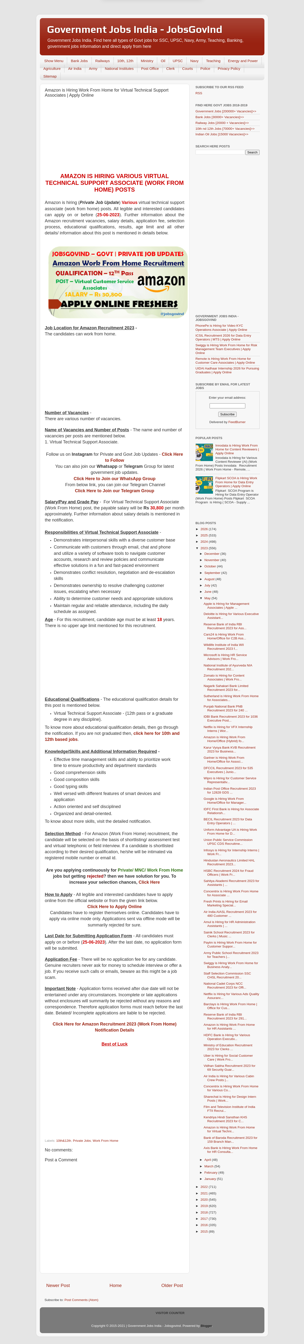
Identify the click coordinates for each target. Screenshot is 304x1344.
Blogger (206, 1326)
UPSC (178, 61)
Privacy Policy (229, 68)
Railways (102, 61)
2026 (204, 529)
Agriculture (52, 68)
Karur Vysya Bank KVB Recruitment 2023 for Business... (229, 749)
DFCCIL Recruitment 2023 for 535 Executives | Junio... (228, 770)
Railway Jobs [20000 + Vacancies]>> (222, 123)
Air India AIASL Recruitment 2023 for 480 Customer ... (230, 914)
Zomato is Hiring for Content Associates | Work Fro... (224, 677)
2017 (204, 1219)
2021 (204, 1193)
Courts (187, 68)
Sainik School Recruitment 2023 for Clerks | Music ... (229, 934)
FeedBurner (237, 422)
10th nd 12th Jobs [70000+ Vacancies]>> (225, 128)
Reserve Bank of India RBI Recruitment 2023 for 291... (225, 1016)
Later (128, 22)
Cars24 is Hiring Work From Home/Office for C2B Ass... (225, 636)
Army (93, 68)
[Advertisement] (114, 136)
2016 (204, 1225)
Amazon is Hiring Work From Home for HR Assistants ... (229, 1026)
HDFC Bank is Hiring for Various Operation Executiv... (227, 1037)
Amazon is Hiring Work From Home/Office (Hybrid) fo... (224, 739)
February (212, 1172)
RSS (199, 93)
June (208, 591)
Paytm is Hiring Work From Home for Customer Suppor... (230, 944)
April (208, 1160)
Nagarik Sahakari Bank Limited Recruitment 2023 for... (226, 688)
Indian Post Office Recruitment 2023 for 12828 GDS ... (230, 790)
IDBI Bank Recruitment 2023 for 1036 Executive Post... (231, 718)
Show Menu (53, 61)
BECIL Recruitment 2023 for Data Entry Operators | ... (228, 821)
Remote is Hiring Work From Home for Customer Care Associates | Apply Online (225, 360)
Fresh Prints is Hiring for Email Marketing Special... (225, 903)
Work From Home (105, 1140)
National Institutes (119, 68)
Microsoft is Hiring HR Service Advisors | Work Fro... (225, 657)
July (208, 585)
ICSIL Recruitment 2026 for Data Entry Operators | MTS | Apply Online (223, 337)
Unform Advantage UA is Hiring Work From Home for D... (230, 831)
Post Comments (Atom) (81, 1300)
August (210, 579)
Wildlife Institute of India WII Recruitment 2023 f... (224, 646)
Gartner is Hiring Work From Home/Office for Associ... (224, 759)
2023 (204, 548)
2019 (204, 1206)
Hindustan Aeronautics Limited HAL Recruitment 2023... (229, 862)
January (211, 1179)
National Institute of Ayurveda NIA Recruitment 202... (228, 667)
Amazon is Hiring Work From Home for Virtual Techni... (229, 1129)
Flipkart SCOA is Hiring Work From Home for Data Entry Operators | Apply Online (236, 482)
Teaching (213, 61)
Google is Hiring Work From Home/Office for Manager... (225, 800)
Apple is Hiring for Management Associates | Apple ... (226, 605)
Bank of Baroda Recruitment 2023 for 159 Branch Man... (230, 1139)
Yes (177, 22)
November (212, 560)
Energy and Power (243, 61)
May (208, 598)
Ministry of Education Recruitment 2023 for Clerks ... (228, 1047)
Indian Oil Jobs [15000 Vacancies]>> (222, 134)
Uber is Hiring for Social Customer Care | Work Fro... (228, 1057)
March (209, 1166)
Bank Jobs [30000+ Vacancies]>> (220, 117)
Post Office (150, 68)
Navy (194, 61)
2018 (204, 1212)
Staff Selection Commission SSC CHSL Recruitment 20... (227, 975)
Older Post (172, 1285)
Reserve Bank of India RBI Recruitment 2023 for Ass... (225, 626)
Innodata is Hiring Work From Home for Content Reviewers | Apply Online (237, 449)
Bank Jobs (79, 61)
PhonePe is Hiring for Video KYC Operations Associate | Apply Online (221, 327)
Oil (163, 61)
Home (116, 1285)
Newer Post (58, 1285)
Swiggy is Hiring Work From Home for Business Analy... (231, 965)
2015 (204, 1231)
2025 (204, 535)
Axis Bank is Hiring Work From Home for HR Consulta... (230, 1150)
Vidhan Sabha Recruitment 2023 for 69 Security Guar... (229, 1067)
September (213, 573)
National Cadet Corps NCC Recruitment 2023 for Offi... (225, 985)
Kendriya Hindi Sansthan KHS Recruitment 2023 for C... (225, 1119)
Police (205, 68)
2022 (204, 1187)
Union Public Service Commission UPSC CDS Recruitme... (228, 841)
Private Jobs (82, 1140)
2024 (204, 541)
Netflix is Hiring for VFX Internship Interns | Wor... (228, 729)
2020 (204, 1199)
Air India (74, 68)
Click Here (149, 882)
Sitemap (50, 76)
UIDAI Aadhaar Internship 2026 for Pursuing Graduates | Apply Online (227, 370)
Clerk (170, 68)
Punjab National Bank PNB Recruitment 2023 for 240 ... (225, 708)
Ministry (147, 61)
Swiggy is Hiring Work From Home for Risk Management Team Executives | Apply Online (226, 349)
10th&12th (63, 1140)
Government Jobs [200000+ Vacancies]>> (226, 111)
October (211, 566)
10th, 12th (125, 61)
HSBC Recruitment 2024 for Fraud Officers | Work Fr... (228, 872)
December (212, 554)
